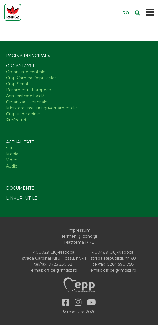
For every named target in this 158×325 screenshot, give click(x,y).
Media (12, 154)
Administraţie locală (25, 96)
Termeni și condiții (79, 236)
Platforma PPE (79, 242)
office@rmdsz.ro (60, 270)
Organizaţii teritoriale (26, 102)
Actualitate (20, 142)
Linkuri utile (21, 198)
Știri (9, 148)
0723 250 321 (61, 264)
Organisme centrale (25, 71)
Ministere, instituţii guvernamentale (41, 108)
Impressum (79, 230)
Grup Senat (17, 83)
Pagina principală (28, 55)
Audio (11, 166)
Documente (20, 188)
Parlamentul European (28, 89)
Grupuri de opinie (23, 114)
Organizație (21, 65)
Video (11, 160)
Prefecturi (16, 120)
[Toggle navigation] (150, 12)
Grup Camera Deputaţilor (31, 77)
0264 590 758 (120, 264)
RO (126, 12)
